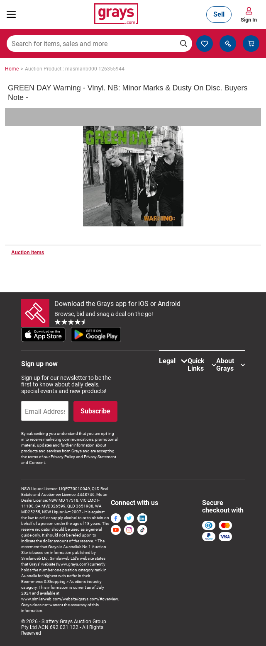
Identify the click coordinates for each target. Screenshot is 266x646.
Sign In (249, 20)
